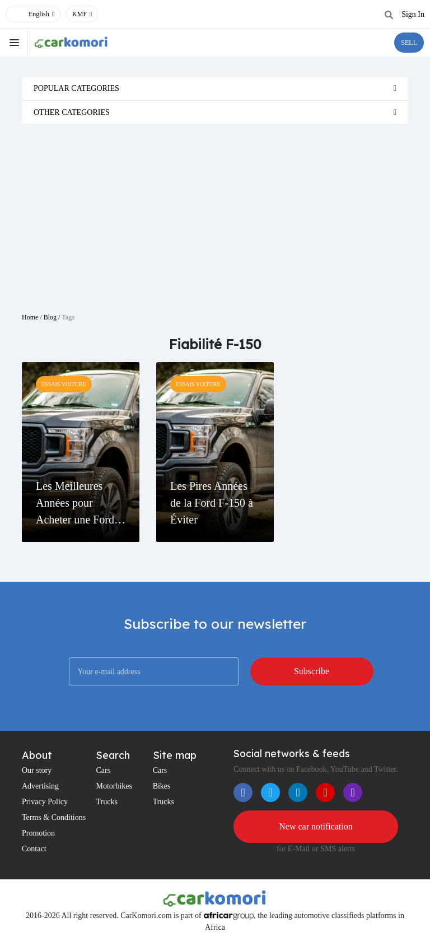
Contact (34, 849)
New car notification (316, 826)
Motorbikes (114, 786)
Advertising (40, 786)
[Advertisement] (215, 214)
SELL (409, 43)
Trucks (106, 802)
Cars (103, 770)
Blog (50, 317)
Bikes (162, 786)
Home (30, 317)
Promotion (38, 833)
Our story (37, 770)
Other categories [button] (72, 112)
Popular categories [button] (76, 88)
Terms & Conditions (54, 817)
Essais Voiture (63, 384)
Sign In (412, 14)
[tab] (215, 88)
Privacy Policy (45, 802)
